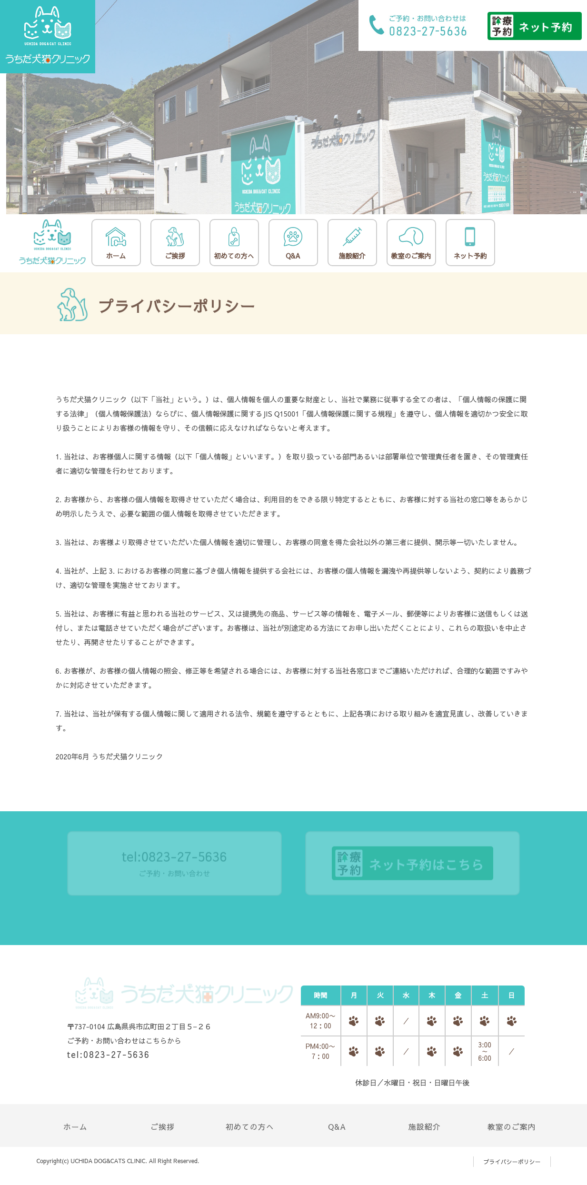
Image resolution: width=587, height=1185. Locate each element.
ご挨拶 (175, 243)
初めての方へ (234, 243)
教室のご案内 (411, 243)
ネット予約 (470, 243)
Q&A (293, 243)
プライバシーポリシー (511, 1161)
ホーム (116, 243)
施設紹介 (352, 243)
